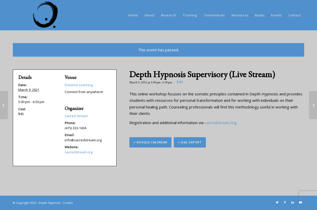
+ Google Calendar (150, 142)
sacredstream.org (220, 122)
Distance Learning (79, 85)
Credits (68, 203)
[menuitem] (133, 15)
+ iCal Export (190, 142)
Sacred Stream (76, 116)
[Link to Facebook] (285, 202)
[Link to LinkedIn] (292, 202)
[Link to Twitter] (277, 202)
